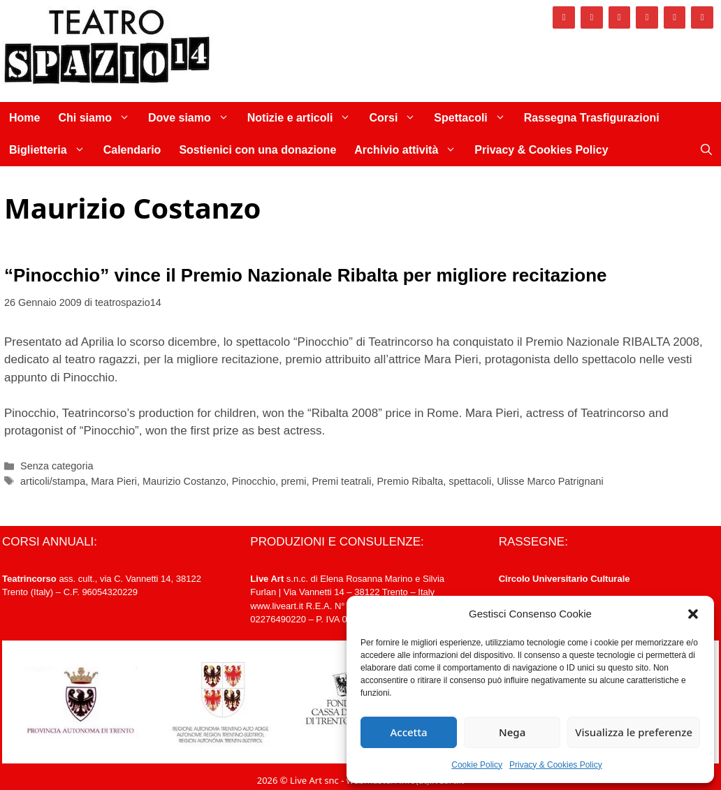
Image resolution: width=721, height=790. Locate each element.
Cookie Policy (476, 765)
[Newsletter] (702, 17)
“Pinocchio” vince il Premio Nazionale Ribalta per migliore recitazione (305, 275)
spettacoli (470, 481)
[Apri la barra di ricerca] (706, 150)
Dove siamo (193, 118)
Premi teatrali (341, 481)
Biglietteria (51, 150)
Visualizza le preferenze (633, 732)
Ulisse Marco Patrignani (550, 481)
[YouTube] (675, 17)
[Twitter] (620, 17)
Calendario (132, 150)
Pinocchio (254, 481)
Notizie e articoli (303, 118)
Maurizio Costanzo (184, 481)
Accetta (408, 732)
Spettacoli (474, 118)
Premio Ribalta (410, 481)
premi (293, 481)
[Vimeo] (647, 17)
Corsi (397, 118)
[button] (693, 614)
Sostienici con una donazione (257, 150)
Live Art (267, 578)
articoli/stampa (52, 481)
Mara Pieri (114, 481)
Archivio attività (409, 150)
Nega (512, 732)
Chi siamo (98, 118)
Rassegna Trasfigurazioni (592, 118)
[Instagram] (592, 17)
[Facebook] (564, 17)
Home (24, 118)
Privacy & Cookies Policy (555, 765)
